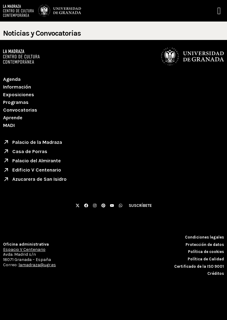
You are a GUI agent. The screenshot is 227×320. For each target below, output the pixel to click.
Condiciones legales (204, 237)
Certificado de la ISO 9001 (199, 266)
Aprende (12, 117)
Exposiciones (18, 94)
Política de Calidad (206, 259)
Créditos (215, 273)
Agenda (12, 79)
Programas (16, 102)
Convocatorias (20, 110)
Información (17, 87)
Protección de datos (205, 244)
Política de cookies (206, 251)
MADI (9, 125)
